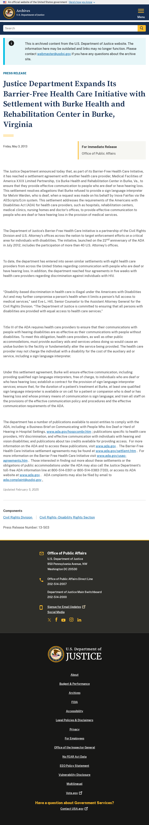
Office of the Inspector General (74, 747)
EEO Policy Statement (74, 765)
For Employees (74, 738)
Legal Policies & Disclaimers (74, 720)
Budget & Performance (74, 683)
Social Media (56, 612)
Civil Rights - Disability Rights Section (67, 517)
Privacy (75, 729)
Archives (74, 692)
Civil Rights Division (18, 517)
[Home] (24, 17)
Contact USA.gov (74, 808)
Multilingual (74, 783)
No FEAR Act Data (74, 756)
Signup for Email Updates (66, 607)
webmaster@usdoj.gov (54, 54)
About (75, 674)
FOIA (74, 702)
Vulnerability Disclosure (74, 774)
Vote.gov (74, 793)
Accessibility (74, 711)
